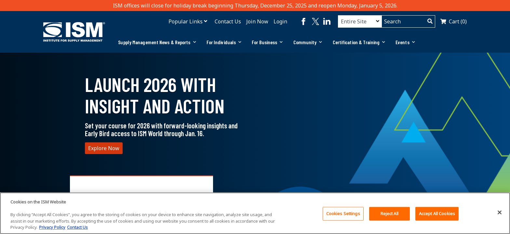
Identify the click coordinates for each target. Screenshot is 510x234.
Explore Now (103, 148)
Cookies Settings (343, 213)
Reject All (389, 213)
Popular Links (185, 21)
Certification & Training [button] (359, 42)
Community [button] (307, 42)
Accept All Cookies (437, 213)
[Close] (499, 212)
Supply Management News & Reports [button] (157, 42)
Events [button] (405, 42)
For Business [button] (267, 42)
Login (280, 21)
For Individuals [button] (224, 42)
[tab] (157, 42)
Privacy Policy (52, 227)
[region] (255, 213)
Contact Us (228, 21)
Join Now (257, 21)
